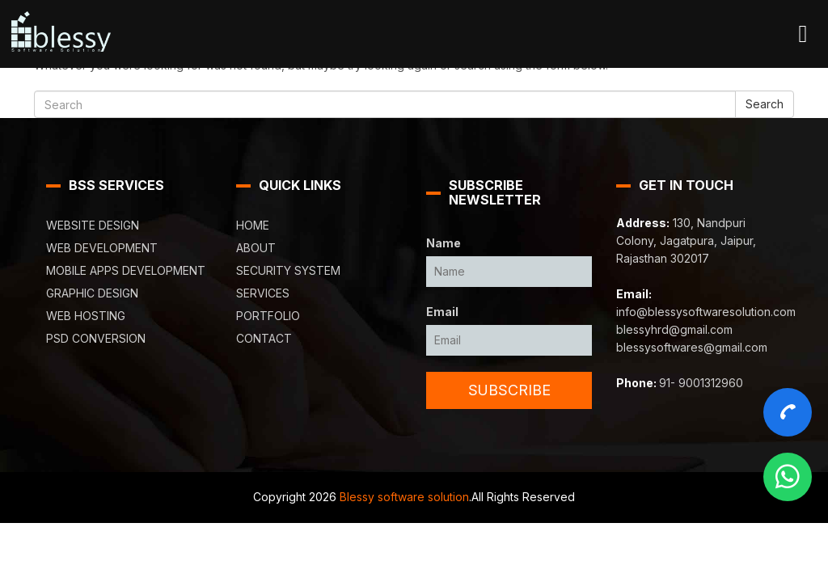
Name (443, 243)
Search (765, 104)
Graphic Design (92, 293)
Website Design (92, 225)
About (256, 248)
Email (442, 311)
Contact (264, 338)
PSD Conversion (96, 338)
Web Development (102, 248)
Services (262, 293)
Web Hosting (85, 316)
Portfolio (268, 316)
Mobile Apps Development (125, 270)
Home (252, 225)
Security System (288, 270)
